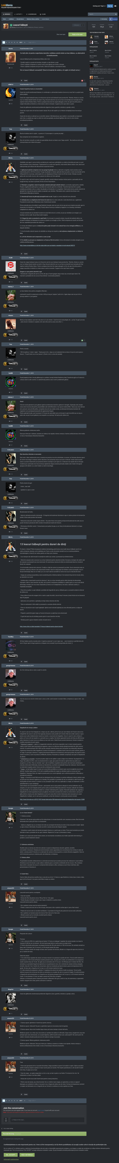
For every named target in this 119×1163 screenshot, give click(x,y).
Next (21, 42)
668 (10, 661)
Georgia (10, 808)
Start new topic (61, 34)
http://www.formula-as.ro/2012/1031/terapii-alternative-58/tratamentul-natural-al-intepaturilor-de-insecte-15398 (52, 799)
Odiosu (111, 36)
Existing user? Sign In (99, 6)
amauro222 (10, 888)
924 (10, 907)
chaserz (10, 315)
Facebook (115, 19)
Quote (25, 80)
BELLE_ (11, 158)
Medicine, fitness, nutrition (35, 27)
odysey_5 (10, 286)
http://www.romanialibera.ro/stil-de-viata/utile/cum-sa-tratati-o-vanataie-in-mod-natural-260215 (47, 245)
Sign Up (110, 6)
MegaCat (10, 989)
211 (10, 1013)
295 (10, 103)
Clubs (44, 14)
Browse (7, 14)
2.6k (11, 153)
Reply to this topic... (18, 1120)
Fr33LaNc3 (11, 450)
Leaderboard (32, 14)
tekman (111, 41)
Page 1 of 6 (32, 42)
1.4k (11, 339)
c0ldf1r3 (10, 84)
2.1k (11, 474)
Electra (14, 27)
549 (10, 689)
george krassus (10, 665)
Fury (10, 129)
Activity (19, 14)
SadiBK (11, 373)
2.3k (11, 182)
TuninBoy (10, 636)
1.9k (11, 827)
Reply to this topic (77, 34)
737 (10, 392)
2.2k (11, 68)
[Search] (97, 14)
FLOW (10, 257)
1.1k (11, 282)
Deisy (95, 41)
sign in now (41, 1110)
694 (10, 310)
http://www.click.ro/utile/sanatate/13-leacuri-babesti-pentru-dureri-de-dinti (41, 626)
